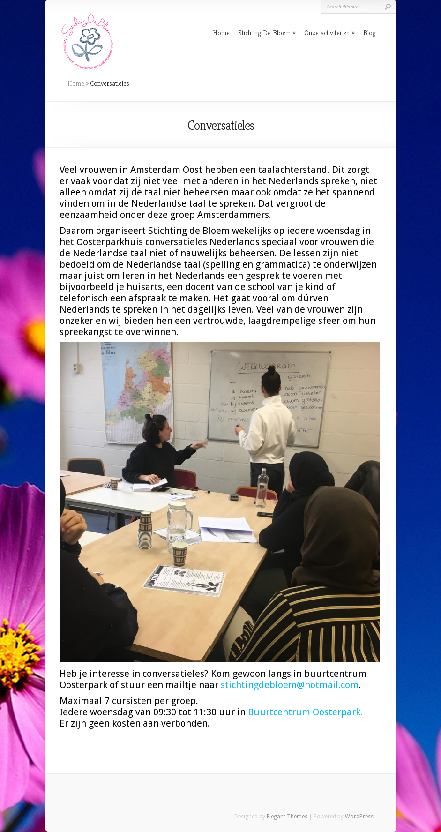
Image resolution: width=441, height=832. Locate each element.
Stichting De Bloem (264, 32)
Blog (369, 32)
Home (221, 32)
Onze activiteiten (327, 32)
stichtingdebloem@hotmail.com (290, 684)
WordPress (359, 816)
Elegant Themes (287, 816)
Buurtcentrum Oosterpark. (305, 712)
